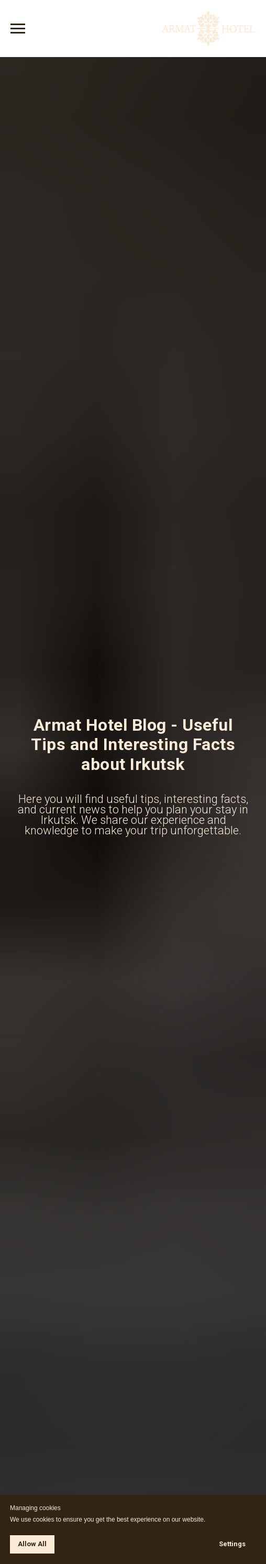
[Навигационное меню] (17, 29)
